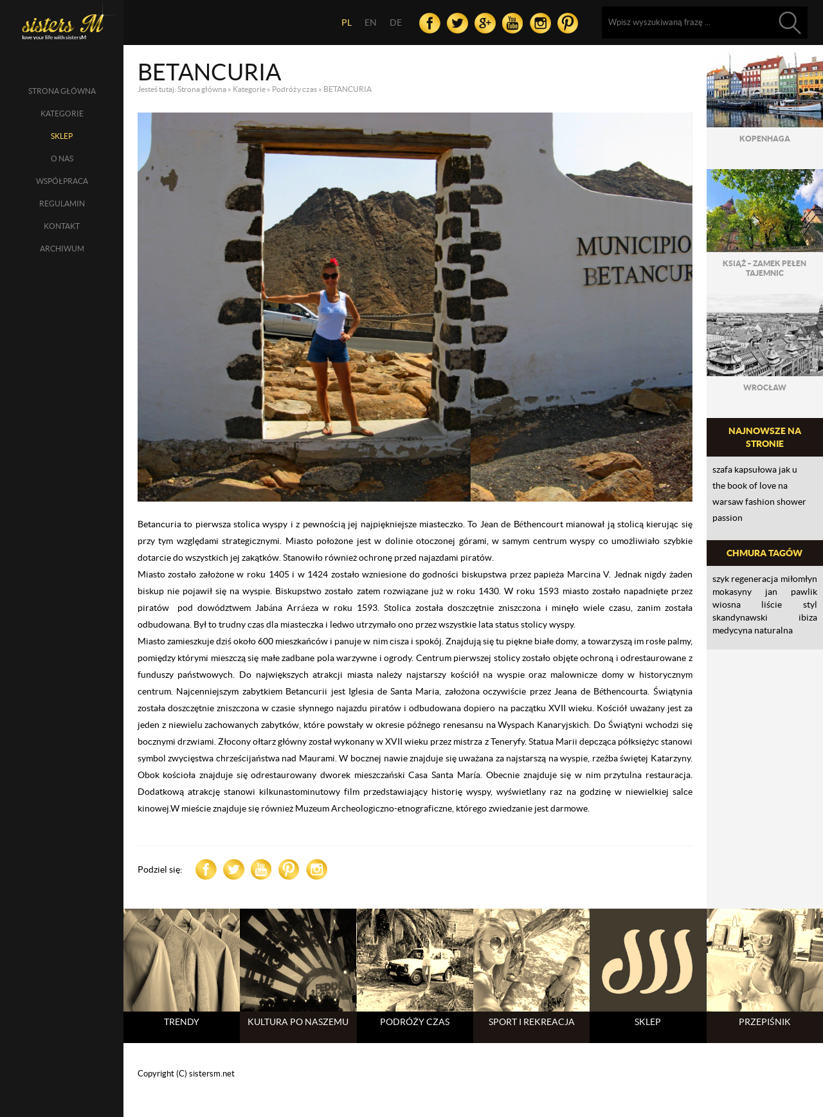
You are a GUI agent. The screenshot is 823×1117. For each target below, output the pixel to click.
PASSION (727, 518)
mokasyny (732, 591)
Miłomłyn (799, 579)
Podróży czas (294, 89)
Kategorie (62, 113)
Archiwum (62, 248)
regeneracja (754, 579)
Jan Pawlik (791, 591)
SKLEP (62, 136)
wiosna (726, 604)
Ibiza (808, 617)
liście (771, 604)
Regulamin (62, 203)
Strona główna (62, 91)
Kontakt (62, 226)
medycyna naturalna (752, 630)
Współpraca (62, 181)
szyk (720, 579)
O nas (62, 158)
